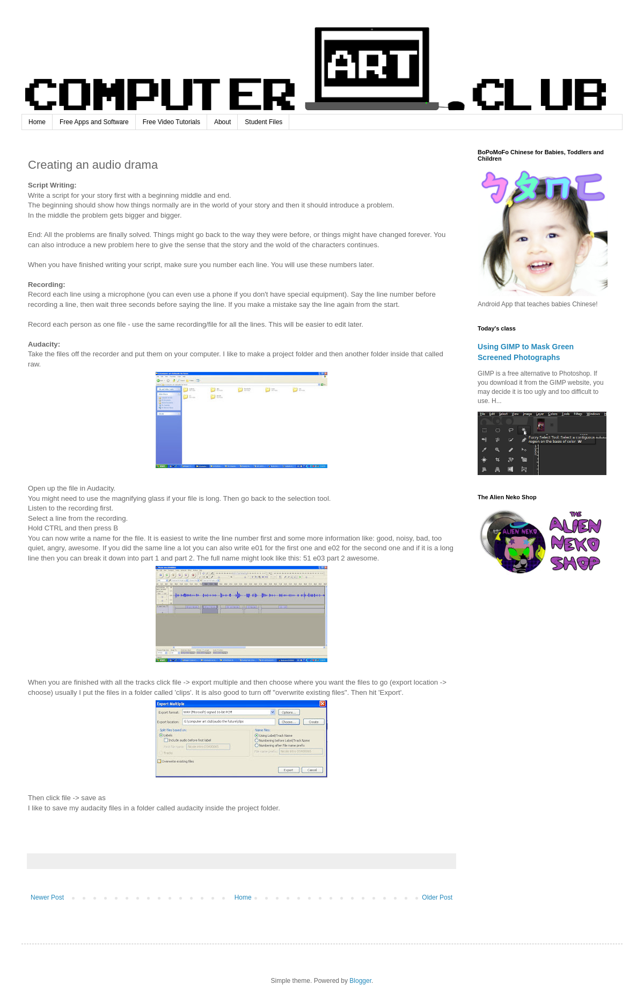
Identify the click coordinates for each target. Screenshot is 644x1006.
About (222, 122)
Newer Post (47, 897)
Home (37, 122)
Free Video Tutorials (171, 122)
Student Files (263, 122)
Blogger (360, 981)
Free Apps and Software (94, 122)
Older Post (437, 897)
